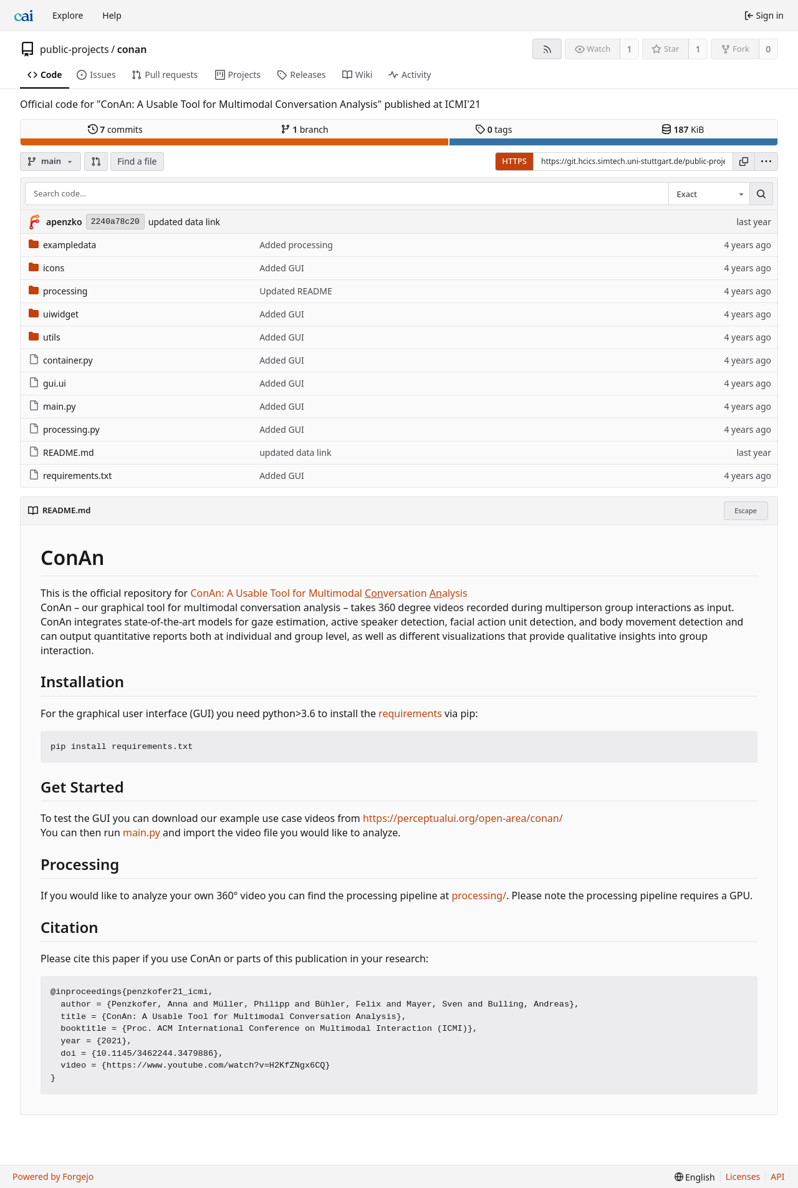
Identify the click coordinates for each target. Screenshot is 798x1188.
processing (58, 291)
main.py (52, 406)
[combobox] (708, 194)
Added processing (296, 245)
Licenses (743, 1176)
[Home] (23, 15)
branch (305, 129)
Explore (67, 15)
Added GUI (281, 268)
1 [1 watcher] (629, 49)
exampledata (62, 245)
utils (44, 337)
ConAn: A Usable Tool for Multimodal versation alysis (328, 593)
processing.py (64, 429)
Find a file (136, 161)
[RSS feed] (547, 49)
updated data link (184, 222)
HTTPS (514, 161)
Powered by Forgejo (53, 1176)
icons (46, 268)
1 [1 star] (698, 49)
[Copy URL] (744, 161)
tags (493, 129)
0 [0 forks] (768, 49)
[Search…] (761, 194)
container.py (61, 360)
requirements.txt (70, 475)
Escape (745, 510)
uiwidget (54, 314)
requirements (410, 713)
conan (132, 49)
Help (112, 15)
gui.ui (47, 383)
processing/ (478, 895)
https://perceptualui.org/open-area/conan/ (463, 818)
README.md (61, 452)
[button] (96, 161)
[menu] (766, 161)
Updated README (295, 291)
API (777, 1176)
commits (115, 129)
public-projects (74, 49)
